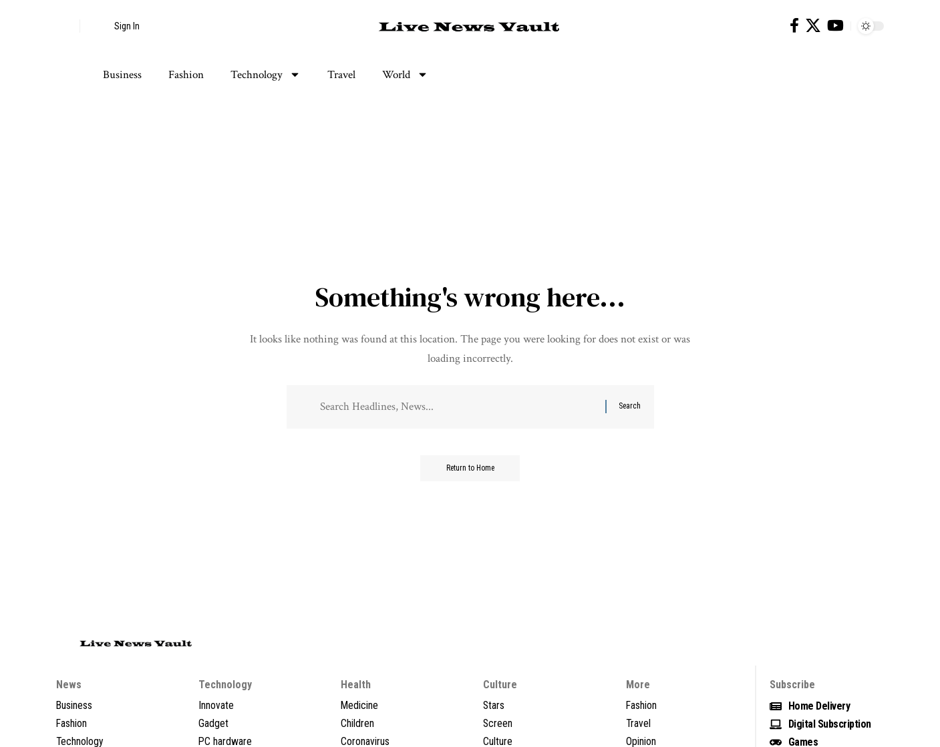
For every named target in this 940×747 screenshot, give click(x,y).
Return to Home (470, 469)
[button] (66, 26)
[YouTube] (835, 25)
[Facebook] (794, 25)
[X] (813, 25)
